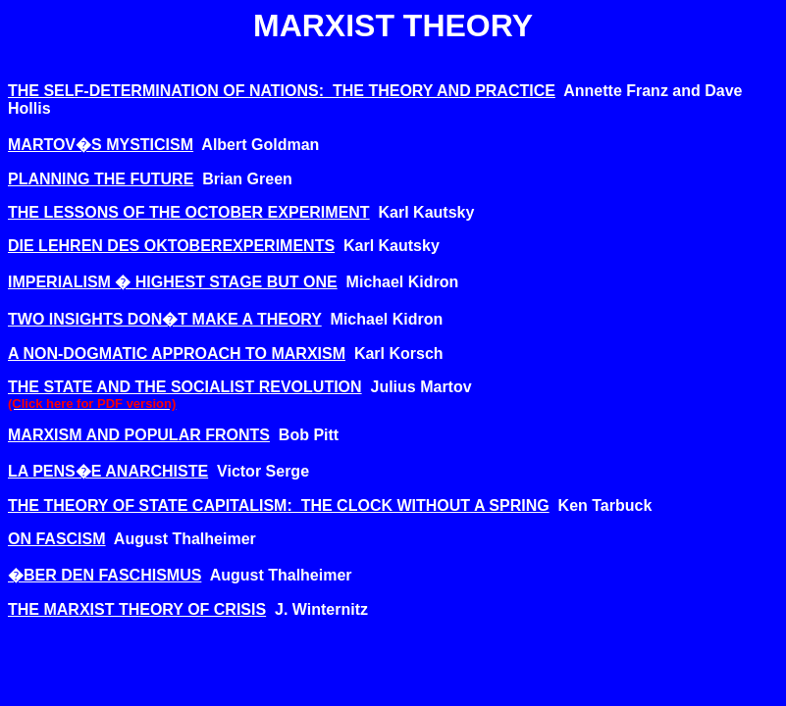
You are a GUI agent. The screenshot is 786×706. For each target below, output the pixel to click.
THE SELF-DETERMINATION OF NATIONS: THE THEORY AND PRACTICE (281, 90)
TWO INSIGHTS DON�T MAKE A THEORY (165, 319)
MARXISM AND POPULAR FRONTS (139, 435)
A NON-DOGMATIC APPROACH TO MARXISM (176, 353)
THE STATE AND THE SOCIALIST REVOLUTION (185, 386)
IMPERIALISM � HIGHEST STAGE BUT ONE (173, 282)
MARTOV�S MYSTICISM (100, 144)
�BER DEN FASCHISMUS (104, 575)
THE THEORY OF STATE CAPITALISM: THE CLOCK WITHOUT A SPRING (279, 505)
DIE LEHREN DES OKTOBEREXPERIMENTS (171, 245)
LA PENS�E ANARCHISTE (108, 471)
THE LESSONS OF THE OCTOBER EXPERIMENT (189, 212)
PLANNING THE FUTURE (100, 179)
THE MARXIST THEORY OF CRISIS (137, 609)
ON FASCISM (57, 538)
